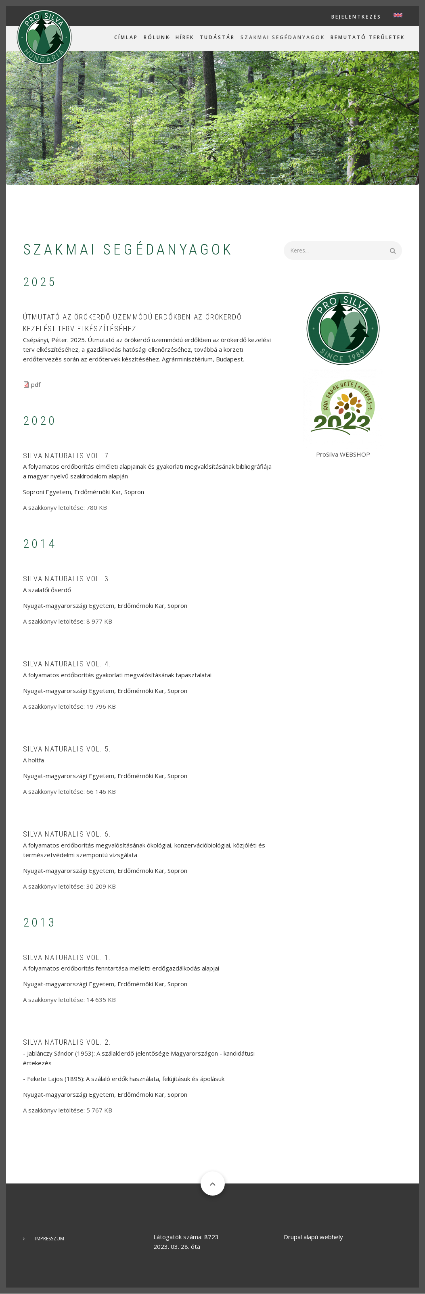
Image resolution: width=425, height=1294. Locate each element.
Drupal (293, 1237)
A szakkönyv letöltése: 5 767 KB (67, 1110)
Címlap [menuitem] (126, 37)
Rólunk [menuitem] (157, 37)
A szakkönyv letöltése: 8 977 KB (67, 621)
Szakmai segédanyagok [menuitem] (283, 37)
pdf (35, 384)
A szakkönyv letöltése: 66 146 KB (69, 791)
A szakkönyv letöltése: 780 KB (65, 507)
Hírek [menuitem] (185, 37)
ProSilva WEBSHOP (343, 454)
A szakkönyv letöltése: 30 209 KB (69, 886)
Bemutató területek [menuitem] (368, 37)
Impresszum (49, 1238)
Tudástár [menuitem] (217, 37)
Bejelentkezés (356, 16)
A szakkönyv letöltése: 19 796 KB (69, 706)
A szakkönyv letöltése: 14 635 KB (69, 1000)
